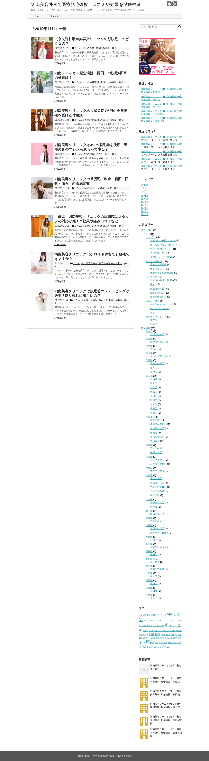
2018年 (144, 205)
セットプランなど (159, 308)
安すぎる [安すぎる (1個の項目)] (174, 635)
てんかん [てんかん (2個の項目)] (158, 620)
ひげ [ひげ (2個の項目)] (164, 620)
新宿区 (153, 379)
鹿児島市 (155, 562)
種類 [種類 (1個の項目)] (156, 643)
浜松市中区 (156, 448)
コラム (44, 16)
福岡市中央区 (157, 528)
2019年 (144, 202)
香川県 (149, 573)
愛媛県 (149, 587)
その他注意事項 (154, 261)
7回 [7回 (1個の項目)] (152, 615)
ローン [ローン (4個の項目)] (164, 630)
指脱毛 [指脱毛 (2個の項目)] (145, 638)
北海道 (149, 331)
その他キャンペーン (160, 304)
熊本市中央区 (157, 569)
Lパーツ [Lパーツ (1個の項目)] (157, 615)
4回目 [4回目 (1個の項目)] (148, 615)
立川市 (153, 396)
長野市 (153, 554)
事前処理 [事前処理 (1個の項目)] (178, 631)
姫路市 (153, 507)
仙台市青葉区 (157, 341)
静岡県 (149, 445)
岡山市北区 (156, 514)
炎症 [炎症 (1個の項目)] (179, 638)
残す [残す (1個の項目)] (161, 638)
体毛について (157, 268)
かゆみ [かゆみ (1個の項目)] (151, 620)
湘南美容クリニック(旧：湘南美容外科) (161, 137)
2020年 (144, 199)
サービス (150, 237)
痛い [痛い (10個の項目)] (142, 642)
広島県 (149, 518)
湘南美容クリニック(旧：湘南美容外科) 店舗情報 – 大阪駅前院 (166, 720)
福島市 (153, 349)
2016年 (144, 211)
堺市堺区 (155, 495)
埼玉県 (149, 353)
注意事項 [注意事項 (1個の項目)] (174, 638)
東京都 (149, 376)
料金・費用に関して (160, 249)
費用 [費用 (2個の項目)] (144, 647)
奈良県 (149, 595)
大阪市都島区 (157, 491)
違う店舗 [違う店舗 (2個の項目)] (157, 647)
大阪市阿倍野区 (158, 487)
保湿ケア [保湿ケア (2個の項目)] (142, 635)
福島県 (149, 346)
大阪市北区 (156, 478)
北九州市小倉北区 (159, 533)
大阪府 (149, 475)
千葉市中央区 (157, 363)
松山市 (153, 591)
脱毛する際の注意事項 (161, 273)
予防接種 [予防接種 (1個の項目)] (171, 631)
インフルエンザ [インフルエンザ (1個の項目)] (158, 626)
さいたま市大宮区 (159, 356)
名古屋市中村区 (158, 464)
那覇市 (153, 540)
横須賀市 (155, 441)
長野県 (149, 551)
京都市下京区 (157, 471)
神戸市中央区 (157, 502)
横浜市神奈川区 (158, 424)
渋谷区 (153, 387)
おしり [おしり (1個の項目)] (145, 620)
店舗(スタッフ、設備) (161, 257)
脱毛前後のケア (158, 297)
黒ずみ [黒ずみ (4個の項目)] (166, 646)
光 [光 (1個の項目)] (147, 635)
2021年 (144, 196)
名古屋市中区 (157, 460)
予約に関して (157, 253)
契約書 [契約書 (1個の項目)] (163, 635)
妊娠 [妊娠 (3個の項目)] (168, 634)
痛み (152, 284)
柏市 (152, 367)
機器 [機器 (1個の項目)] (157, 638)
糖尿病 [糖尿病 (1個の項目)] (161, 643)
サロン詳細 (33, 16)
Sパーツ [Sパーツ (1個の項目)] (163, 615)
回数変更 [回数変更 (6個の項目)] (154, 634)
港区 (152, 383)
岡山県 (149, 511)
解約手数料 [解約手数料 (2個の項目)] (173, 643)
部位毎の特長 (157, 288)
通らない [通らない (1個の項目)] (150, 647)
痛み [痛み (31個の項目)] (150, 641)
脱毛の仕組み (157, 293)
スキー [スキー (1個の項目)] (145, 631)
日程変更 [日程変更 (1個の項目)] (152, 638)
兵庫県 (149, 499)
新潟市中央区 (157, 547)
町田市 (153, 400)
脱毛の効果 (151, 277)
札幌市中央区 (157, 334)
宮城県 (149, 338)
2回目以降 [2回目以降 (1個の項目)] (142, 615)
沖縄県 (149, 537)
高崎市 (153, 583)
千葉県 (149, 360)
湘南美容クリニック (156, 317)
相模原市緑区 (157, 428)
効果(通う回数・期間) (161, 280)
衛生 (152, 320)
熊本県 (149, 566)
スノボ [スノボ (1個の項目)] (151, 631)
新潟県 (149, 544)
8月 (145, 188)
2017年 (144, 208)
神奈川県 (150, 417)
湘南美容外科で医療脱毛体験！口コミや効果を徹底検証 (86, 4)
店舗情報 (54, 16)
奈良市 (153, 598)
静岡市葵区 (156, 452)
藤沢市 (153, 432)
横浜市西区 (156, 420)
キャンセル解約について (163, 240)
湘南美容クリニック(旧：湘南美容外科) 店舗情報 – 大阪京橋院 (166, 732)
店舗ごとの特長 (158, 264)
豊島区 (153, 392)
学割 (152, 312)
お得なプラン (153, 301)
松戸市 (153, 372)
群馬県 (149, 580)
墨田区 (153, 408)
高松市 (153, 576)
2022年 (144, 185)
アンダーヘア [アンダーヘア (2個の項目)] (146, 625)
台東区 (153, 404)
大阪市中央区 (157, 482)
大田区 (153, 413)
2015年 (144, 214)
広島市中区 (156, 521)
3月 (145, 191)
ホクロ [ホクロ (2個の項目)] (157, 631)
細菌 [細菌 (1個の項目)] (165, 643)
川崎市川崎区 (157, 437)
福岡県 (149, 525)
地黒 (152, 324)
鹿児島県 (150, 558)
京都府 (149, 468)
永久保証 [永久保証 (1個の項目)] (166, 638)
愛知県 (149, 456)
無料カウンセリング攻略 (163, 244)
